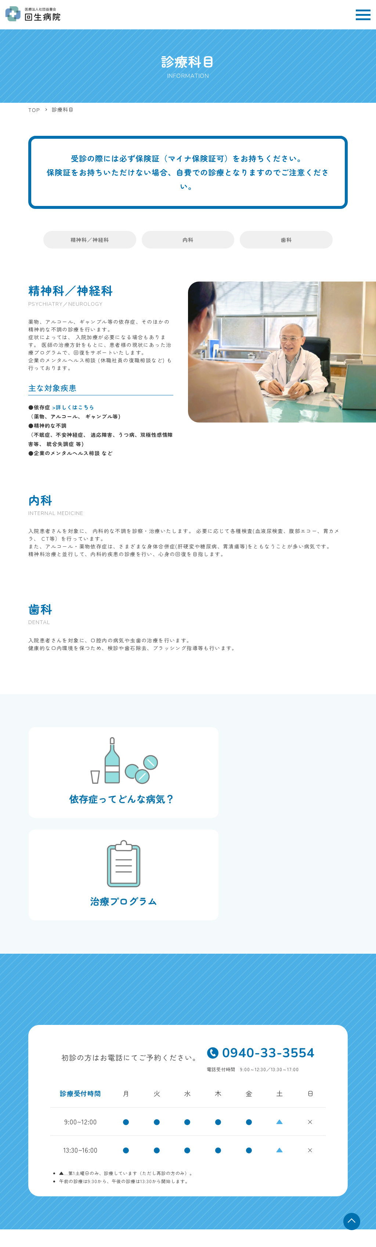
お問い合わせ (333, 1166)
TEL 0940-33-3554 (48, 1170)
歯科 (269, 240)
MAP (118, 1162)
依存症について (297, 1150)
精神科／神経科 (106, 240)
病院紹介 (294, 1133)
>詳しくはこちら (73, 408)
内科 (188, 240)
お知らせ (222, 1166)
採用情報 (338, 1150)
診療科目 (261, 1133)
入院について (203, 1150)
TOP (232, 1133)
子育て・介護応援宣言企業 (275, 1166)
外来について (333, 1133)
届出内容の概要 (326, 1187)
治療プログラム (249, 1150)
